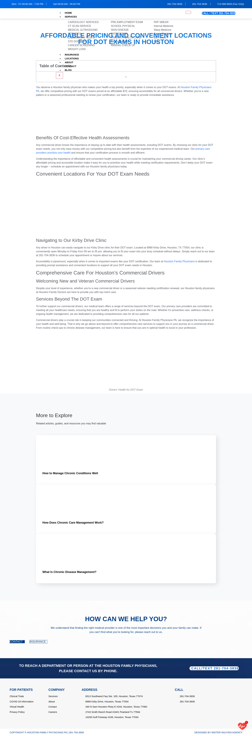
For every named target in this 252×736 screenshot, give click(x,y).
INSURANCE (38, 641)
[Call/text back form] (242, 726)
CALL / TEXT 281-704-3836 (219, 13)
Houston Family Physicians (179, 261)
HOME (68, 12)
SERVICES (71, 16)
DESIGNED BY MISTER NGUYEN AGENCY (218, 732)
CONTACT (17, 641)
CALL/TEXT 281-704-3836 (215, 668)
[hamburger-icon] (188, 12)
